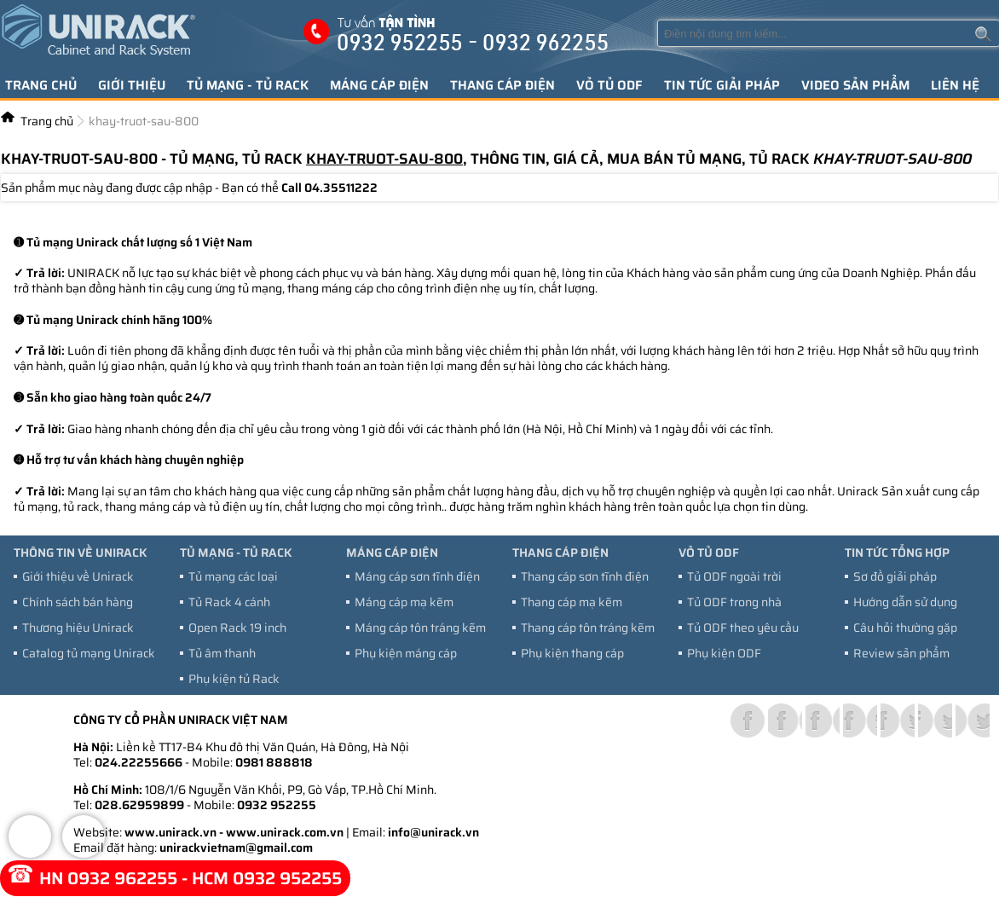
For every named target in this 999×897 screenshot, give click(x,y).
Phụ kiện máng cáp (406, 653)
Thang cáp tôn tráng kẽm (588, 627)
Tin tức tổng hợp (897, 552)
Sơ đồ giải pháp (895, 576)
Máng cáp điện (379, 85)
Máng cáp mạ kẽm (404, 602)
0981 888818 (274, 762)
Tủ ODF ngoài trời (734, 576)
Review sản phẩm (901, 653)
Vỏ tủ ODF (609, 85)
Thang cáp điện (502, 85)
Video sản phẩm (855, 85)
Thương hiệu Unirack (78, 627)
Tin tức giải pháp (722, 85)
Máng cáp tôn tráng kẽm (420, 627)
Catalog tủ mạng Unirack (88, 653)
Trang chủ (41, 85)
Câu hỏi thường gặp (905, 627)
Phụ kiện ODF (724, 653)
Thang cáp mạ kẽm (571, 602)
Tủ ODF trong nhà (734, 602)
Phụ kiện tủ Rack (234, 678)
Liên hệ (955, 85)
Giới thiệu (131, 85)
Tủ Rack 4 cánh (229, 602)
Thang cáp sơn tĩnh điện (585, 576)
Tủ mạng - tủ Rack (248, 85)
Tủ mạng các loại (233, 576)
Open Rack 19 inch (237, 627)
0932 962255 (122, 878)
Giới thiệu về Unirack (78, 576)
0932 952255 (276, 805)
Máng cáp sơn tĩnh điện (417, 576)
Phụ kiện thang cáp (572, 653)
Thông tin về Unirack (80, 552)
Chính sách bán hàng (77, 602)
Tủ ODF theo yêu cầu (743, 627)
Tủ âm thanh (222, 653)
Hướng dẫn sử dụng (905, 602)
